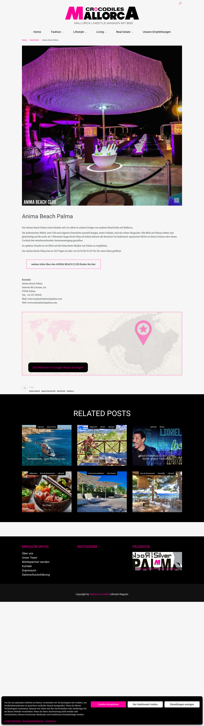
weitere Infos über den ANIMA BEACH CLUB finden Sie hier (63, 264)
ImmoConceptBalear (96, 473)
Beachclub (61, 391)
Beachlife (161, 473)
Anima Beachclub (48, 391)
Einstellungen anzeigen (182, 704)
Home (37, 32)
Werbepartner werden (35, 562)
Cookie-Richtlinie (12, 721)
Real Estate (123, 32)
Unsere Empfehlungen (157, 32)
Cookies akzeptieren (108, 704)
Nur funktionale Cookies (145, 704)
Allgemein (93, 427)
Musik (162, 427)
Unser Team (29, 557)
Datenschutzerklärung (33, 721)
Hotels (102, 427)
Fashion (56, 32)
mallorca (70, 391)
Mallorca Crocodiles (100, 594)
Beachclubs (34, 40)
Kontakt (27, 566)
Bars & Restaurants (47, 473)
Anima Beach (34, 391)
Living (100, 32)
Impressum (50, 721)
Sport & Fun (51, 427)
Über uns (27, 553)
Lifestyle (78, 32)
